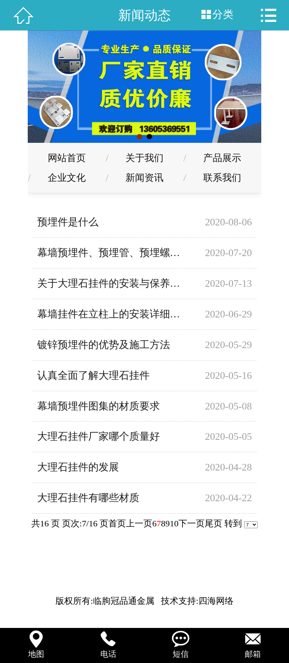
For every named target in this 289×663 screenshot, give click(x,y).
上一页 (139, 523)
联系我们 (222, 177)
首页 (117, 523)
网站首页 (67, 157)
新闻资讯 (144, 177)
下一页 (191, 523)
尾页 (213, 523)
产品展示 (222, 157)
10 (174, 523)
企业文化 (67, 177)
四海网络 (216, 601)
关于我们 (144, 157)
